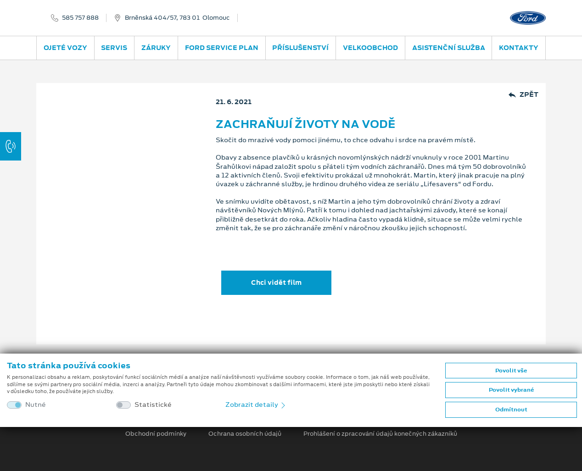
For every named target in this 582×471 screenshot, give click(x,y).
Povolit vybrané (511, 389)
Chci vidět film (276, 282)
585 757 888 (80, 18)
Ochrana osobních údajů (244, 434)
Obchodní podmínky (155, 434)
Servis (114, 47)
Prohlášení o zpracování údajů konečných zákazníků (380, 434)
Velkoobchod (370, 47)
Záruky (156, 47)
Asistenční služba (448, 47)
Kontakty (518, 47)
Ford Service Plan (221, 47)
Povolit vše (511, 370)
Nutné (35, 404)
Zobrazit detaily (256, 404)
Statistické (153, 404)
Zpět (523, 94)
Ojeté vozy (65, 47)
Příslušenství (300, 47)
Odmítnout (511, 409)
